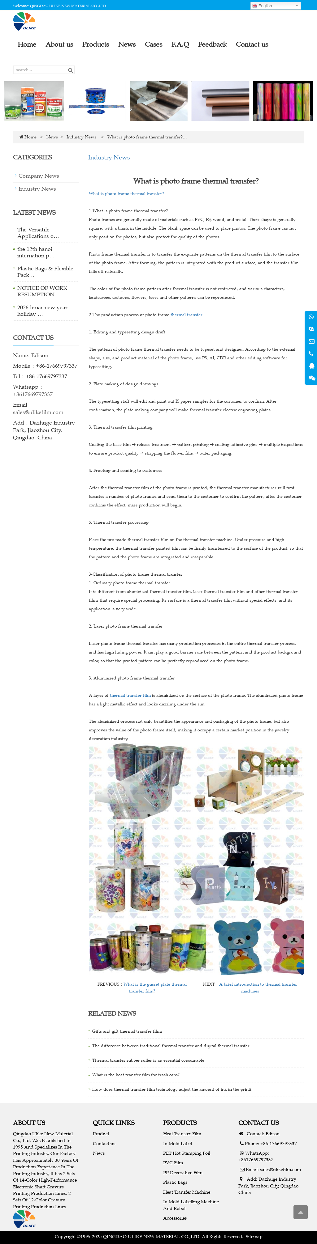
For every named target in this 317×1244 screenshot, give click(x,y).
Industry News (81, 137)
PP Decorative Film (182, 1172)
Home (30, 137)
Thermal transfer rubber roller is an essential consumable (148, 1060)
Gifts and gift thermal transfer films (127, 1031)
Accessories (175, 1218)
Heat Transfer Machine (186, 1192)
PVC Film (173, 1163)
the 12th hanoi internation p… (36, 252)
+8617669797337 (33, 394)
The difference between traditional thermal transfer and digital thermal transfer (171, 1045)
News (52, 137)
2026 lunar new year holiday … (42, 310)
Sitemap (254, 1236)
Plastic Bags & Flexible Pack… (45, 271)
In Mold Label (177, 1143)
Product (101, 1133)
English (262, 5)
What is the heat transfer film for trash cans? (136, 1074)
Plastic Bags (175, 1182)
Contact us (104, 1143)
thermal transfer (186, 314)
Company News (39, 175)
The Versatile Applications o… (38, 232)
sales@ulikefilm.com (38, 412)
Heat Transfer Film (182, 1133)
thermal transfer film (130, 695)
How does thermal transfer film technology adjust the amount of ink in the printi (171, 1089)
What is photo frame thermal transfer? (126, 193)
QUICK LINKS (114, 1123)
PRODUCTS (180, 1123)
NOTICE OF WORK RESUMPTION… (42, 291)
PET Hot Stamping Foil (186, 1153)
